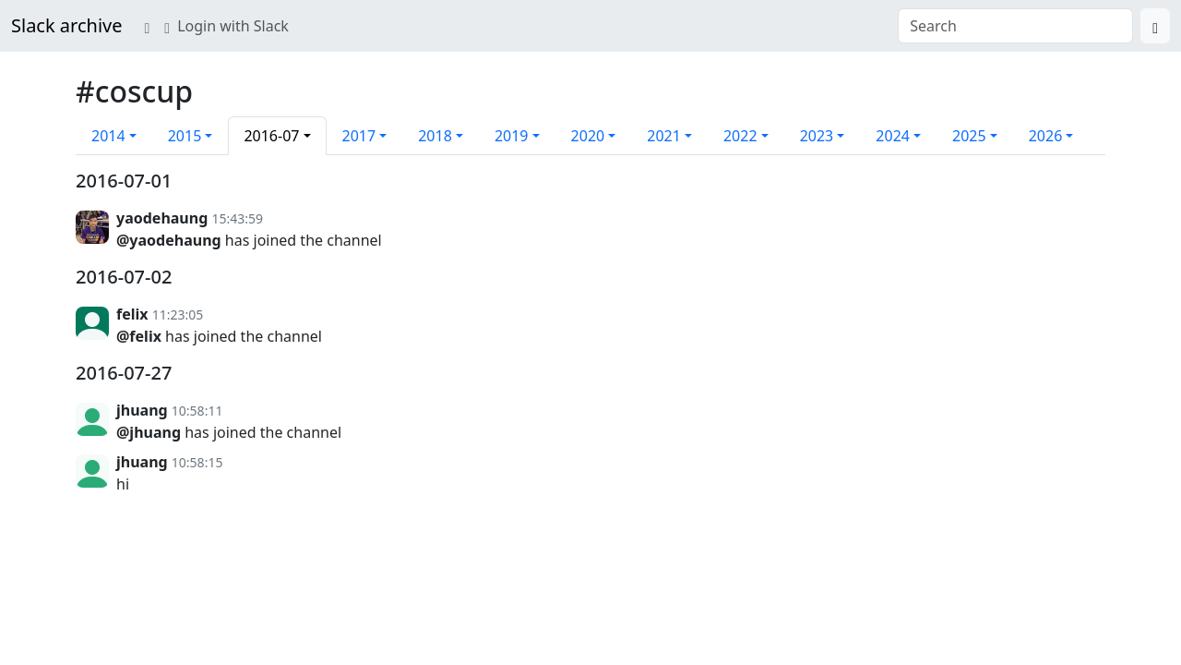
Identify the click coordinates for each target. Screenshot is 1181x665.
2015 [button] (185, 136)
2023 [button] (817, 136)
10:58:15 (197, 462)
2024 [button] (893, 136)
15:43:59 (237, 218)
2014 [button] (108, 136)
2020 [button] (588, 136)
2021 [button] (664, 136)
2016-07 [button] (271, 136)
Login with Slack (226, 26)
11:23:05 (178, 314)
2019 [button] (512, 136)
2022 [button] (740, 136)
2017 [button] (359, 136)
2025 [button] (969, 136)
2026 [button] (1046, 136)
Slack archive (66, 25)
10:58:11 (197, 410)
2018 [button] (435, 136)
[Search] (1155, 25)
